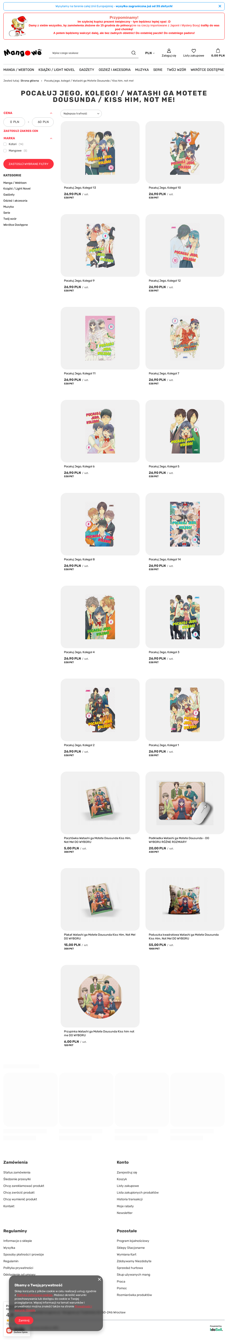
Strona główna (30, 80)
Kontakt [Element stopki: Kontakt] (8, 1206)
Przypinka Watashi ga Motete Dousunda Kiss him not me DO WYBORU (99, 1033)
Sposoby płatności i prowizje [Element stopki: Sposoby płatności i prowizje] (23, 1254)
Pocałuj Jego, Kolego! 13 (80, 187)
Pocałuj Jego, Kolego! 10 (165, 187)
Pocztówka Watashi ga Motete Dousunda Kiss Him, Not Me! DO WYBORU (97, 840)
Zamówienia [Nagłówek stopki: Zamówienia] (15, 1162)
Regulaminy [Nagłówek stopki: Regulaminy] (15, 1230)
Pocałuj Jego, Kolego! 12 (165, 280)
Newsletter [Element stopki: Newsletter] (124, 1213)
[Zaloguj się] (169, 53)
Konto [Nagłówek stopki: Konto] (123, 1162)
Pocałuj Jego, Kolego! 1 (164, 745)
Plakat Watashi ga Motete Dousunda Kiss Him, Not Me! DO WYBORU (99, 936)
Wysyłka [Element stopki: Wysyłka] (9, 1248)
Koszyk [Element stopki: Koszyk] (122, 1179)
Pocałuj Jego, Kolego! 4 (79, 652)
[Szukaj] (133, 53)
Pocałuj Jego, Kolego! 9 (79, 280)
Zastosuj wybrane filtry (28, 164)
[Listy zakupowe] (193, 53)
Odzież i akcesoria (115, 70)
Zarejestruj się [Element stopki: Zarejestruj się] (127, 1172)
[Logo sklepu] (22, 53)
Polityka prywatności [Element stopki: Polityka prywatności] (18, 1268)
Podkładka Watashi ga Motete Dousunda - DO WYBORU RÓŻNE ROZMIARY (179, 840)
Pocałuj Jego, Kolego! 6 (79, 466)
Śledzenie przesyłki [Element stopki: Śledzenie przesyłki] (17, 1179)
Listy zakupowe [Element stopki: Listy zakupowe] (128, 1186)
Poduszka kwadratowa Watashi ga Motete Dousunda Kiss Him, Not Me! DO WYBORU (184, 936)
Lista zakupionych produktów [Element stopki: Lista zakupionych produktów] (138, 1192)
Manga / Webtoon (18, 70)
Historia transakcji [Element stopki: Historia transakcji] (130, 1199)
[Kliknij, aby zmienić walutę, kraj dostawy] (150, 53)
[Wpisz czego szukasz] (94, 53)
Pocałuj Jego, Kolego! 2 (79, 745)
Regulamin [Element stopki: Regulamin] (10, 1261)
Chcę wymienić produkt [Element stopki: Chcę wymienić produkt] (20, 1199)
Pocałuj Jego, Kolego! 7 (164, 373)
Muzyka (142, 70)
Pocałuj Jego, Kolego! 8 (79, 559)
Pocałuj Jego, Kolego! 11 (80, 373)
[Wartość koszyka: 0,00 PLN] (218, 53)
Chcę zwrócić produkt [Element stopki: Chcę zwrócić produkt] (18, 1192)
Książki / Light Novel (56, 70)
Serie (157, 70)
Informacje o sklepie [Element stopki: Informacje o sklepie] (17, 1241)
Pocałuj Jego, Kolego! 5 (164, 466)
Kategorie (12, 175)
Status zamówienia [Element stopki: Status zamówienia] (16, 1172)
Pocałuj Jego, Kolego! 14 (165, 559)
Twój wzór (176, 70)
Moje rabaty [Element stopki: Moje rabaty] (125, 1206)
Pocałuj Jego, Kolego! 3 (164, 652)
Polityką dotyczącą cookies (35, 1295)
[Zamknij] (220, 6)
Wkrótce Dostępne (207, 70)
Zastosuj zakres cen (21, 131)
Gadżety (86, 70)
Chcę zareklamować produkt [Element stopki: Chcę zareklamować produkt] (23, 1186)
